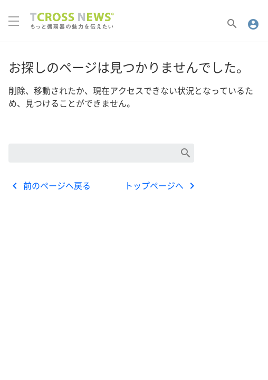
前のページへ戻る (49, 185)
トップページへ (161, 185)
